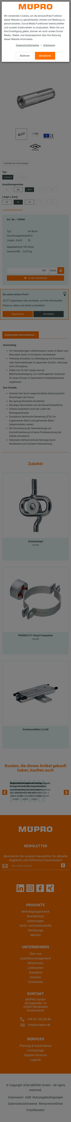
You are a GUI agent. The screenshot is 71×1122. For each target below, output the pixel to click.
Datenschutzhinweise (27, 45)
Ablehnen (25, 55)
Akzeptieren (45, 55)
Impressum (49, 45)
